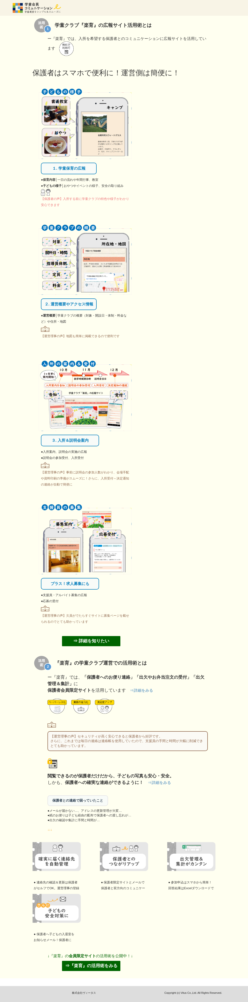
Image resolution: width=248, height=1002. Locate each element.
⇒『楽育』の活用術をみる (91, 965)
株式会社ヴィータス (84, 992)
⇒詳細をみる (141, 690)
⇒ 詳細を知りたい (91, 640)
